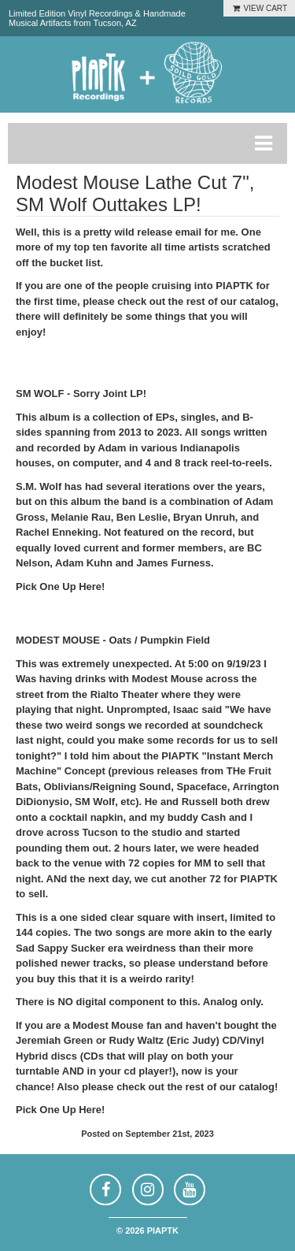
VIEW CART (259, 8)
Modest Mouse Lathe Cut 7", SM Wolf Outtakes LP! (135, 193)
